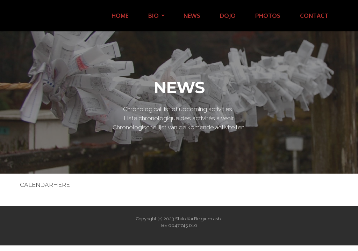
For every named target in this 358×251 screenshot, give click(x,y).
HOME (120, 15)
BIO (153, 15)
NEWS (192, 15)
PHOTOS (267, 15)
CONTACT (314, 15)
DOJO (228, 15)
